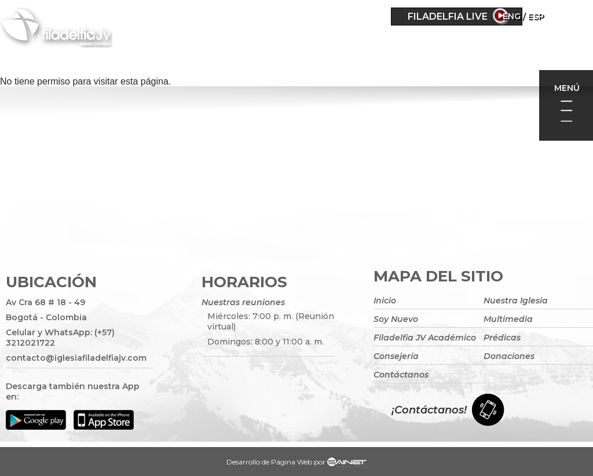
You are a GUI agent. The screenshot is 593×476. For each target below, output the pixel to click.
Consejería (396, 356)
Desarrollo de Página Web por (296, 463)
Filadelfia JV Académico (425, 337)
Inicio (385, 300)
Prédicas (502, 337)
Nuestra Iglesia (516, 300)
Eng (545, 16)
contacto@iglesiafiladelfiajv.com (76, 358)
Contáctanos (401, 374)
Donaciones (509, 356)
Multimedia (508, 319)
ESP (569, 16)
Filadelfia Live (448, 16)
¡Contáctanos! (429, 410)
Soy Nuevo (396, 319)
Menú (567, 88)
